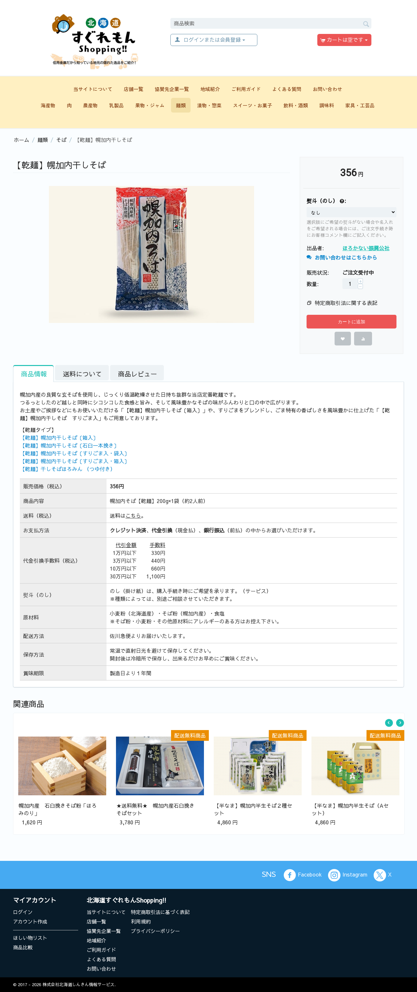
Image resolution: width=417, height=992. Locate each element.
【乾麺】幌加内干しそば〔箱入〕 (59, 437)
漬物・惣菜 (209, 105)
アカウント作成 (30, 921)
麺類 (181, 105)
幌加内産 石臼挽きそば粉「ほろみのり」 (58, 809)
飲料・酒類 (295, 105)
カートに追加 (351, 321)
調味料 (326, 105)
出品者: (315, 248)
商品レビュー (137, 373)
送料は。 (128, 515)
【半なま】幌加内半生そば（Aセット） (350, 809)
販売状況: (318, 272)
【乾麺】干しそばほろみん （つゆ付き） (67, 468)
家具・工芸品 (360, 105)
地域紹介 (210, 88)
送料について (82, 373)
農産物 (90, 105)
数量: (313, 283)
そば (61, 139)
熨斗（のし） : (326, 201)
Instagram (347, 875)
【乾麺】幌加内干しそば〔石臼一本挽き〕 (69, 445)
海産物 (48, 105)
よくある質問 (286, 88)
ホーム (21, 139)
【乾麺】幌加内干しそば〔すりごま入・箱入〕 (74, 461)
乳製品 (116, 105)
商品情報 (34, 373)
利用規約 (141, 921)
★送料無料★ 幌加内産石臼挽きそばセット (155, 809)
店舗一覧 (133, 88)
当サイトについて (92, 88)
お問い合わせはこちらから (342, 257)
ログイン (23, 911)
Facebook (302, 875)
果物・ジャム (150, 105)
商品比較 (23, 947)
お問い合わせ (327, 88)
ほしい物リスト (30, 937)
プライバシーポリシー (155, 930)
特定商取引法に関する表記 (346, 302)
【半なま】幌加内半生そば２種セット (253, 809)
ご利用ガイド (246, 88)
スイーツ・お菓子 (252, 105)
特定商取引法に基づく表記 (160, 911)
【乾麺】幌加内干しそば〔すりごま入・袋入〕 (74, 453)
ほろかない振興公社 (365, 248)
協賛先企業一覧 (172, 88)
